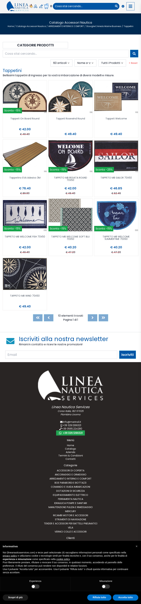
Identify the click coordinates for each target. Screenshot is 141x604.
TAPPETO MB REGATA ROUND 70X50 (70, 179)
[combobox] (83, 6)
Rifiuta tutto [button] (99, 597)
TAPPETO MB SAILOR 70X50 (116, 177)
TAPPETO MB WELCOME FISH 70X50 (25, 236)
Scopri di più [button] (15, 597)
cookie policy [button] (63, 559)
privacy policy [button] (10, 555)
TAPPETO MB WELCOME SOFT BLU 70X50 (70, 238)
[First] (38, 317)
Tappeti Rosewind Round (70, 118)
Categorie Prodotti (35, 45)
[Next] (92, 317)
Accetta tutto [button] (125, 597)
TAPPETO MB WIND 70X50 (25, 296)
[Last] (103, 317)
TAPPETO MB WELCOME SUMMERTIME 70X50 (116, 238)
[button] (136, 546)
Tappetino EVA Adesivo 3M (24, 177)
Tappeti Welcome (116, 118)
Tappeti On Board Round (24, 118)
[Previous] (48, 317)
